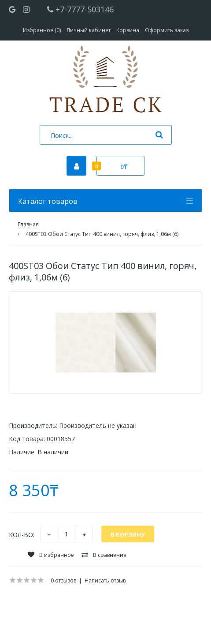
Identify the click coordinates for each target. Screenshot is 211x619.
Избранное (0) (42, 30)
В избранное (51, 555)
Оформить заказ (167, 30)
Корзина (127, 30)
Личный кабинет (89, 30)
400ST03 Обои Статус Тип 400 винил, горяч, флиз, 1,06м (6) (102, 234)
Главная (28, 224)
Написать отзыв (105, 580)
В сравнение (103, 555)
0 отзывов (63, 580)
